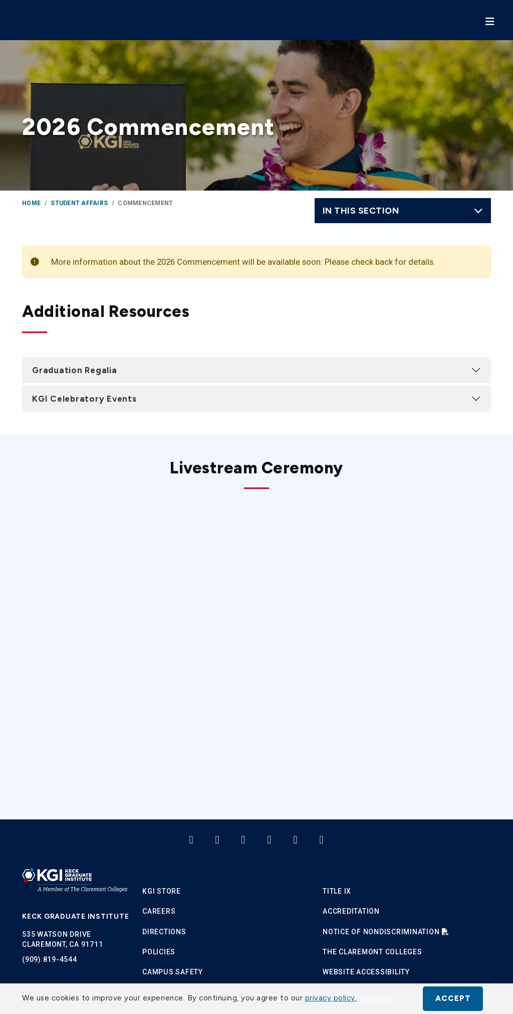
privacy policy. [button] (331, 997)
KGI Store (161, 891)
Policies (158, 952)
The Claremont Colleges (372, 952)
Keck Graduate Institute (75, 916)
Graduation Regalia (74, 370)
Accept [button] (453, 998)
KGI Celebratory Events (84, 399)
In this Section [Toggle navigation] (403, 210)
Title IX (337, 891)
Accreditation (351, 911)
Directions (164, 932)
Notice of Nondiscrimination (381, 932)
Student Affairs (79, 203)
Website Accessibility (366, 972)
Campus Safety (172, 972)
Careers (158, 911)
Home (31, 203)
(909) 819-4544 (49, 959)
